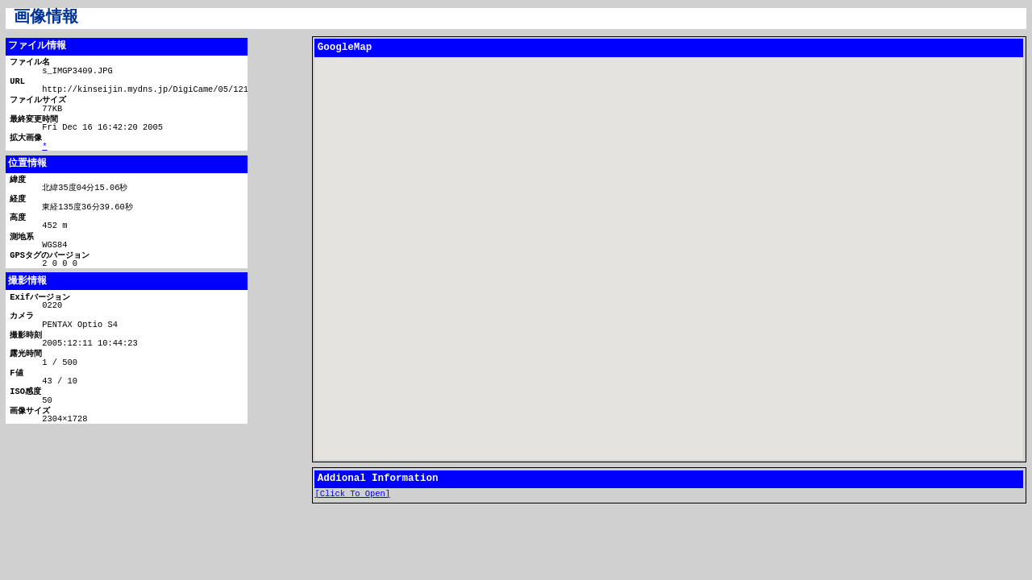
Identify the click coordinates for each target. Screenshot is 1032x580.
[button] (669, 244)
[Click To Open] (353, 494)
